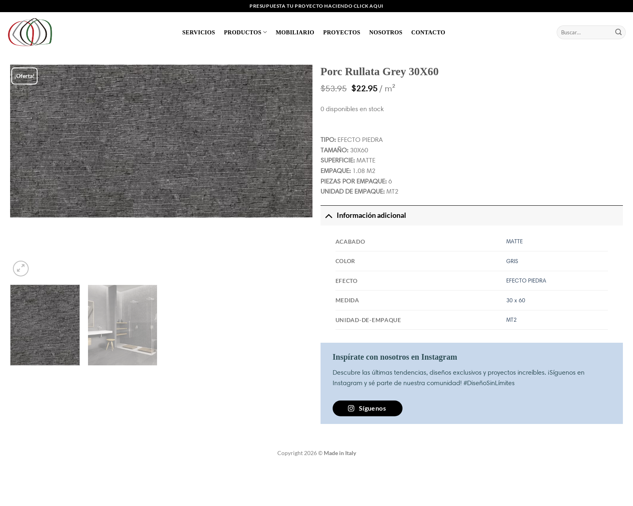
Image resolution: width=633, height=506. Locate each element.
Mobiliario (295, 32)
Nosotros (385, 32)
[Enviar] (618, 32)
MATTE (514, 241)
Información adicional (363, 215)
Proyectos (342, 32)
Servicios (198, 32)
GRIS (512, 261)
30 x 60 (515, 300)
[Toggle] (328, 215)
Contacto (428, 32)
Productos (245, 32)
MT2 (511, 319)
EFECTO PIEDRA (526, 280)
